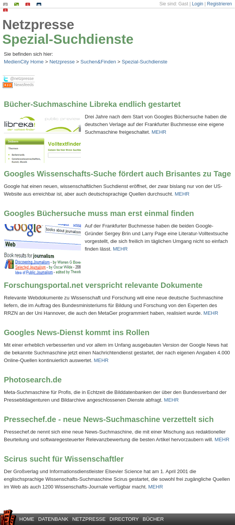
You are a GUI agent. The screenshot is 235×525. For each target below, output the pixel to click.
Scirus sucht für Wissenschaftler (64, 459)
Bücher (153, 519)
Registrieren (219, 4)
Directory (124, 519)
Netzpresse (38, 24)
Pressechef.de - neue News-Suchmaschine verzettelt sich (109, 419)
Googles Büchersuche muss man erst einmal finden (99, 213)
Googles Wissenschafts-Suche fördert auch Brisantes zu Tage (117, 173)
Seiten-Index (18, 4)
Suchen (7, 4)
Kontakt (41, 4)
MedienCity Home (24, 62)
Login (197, 4)
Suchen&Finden (98, 62)
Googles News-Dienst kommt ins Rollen (76, 332)
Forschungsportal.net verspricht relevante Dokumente (103, 285)
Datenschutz (7, 10)
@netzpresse (18, 79)
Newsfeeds (18, 85)
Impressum (29, 4)
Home (26, 519)
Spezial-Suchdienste (67, 39)
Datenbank (53, 519)
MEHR (158, 132)
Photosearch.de (33, 379)
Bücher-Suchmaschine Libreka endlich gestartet (92, 104)
